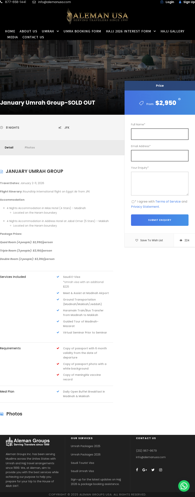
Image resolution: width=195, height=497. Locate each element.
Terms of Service (168, 201)
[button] (184, 486)
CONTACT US (33, 37)
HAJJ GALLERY (173, 31)
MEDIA (12, 37)
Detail (9, 147)
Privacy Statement (145, 206)
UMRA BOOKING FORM (82, 31)
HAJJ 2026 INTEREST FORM (128, 31)
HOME (10, 31)
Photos (30, 147)
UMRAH (48, 31)
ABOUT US (28, 31)
